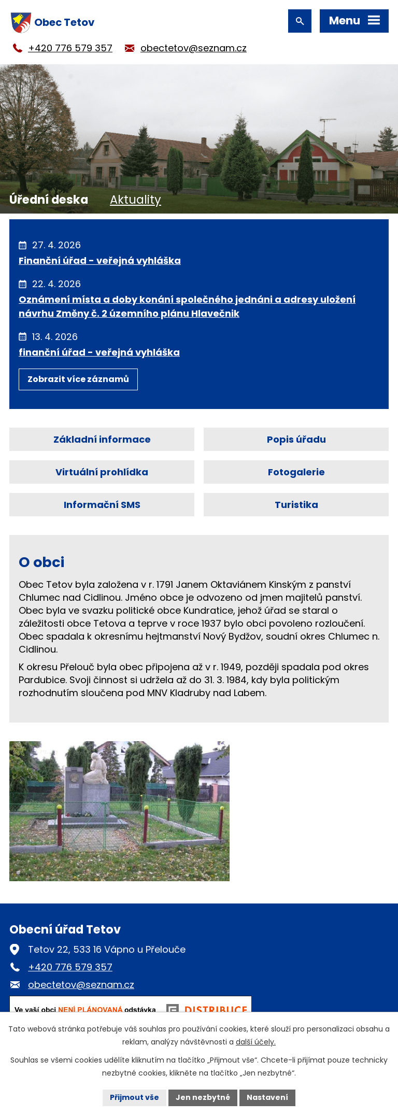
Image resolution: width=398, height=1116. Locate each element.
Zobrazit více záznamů (78, 379)
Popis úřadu (296, 439)
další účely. (256, 1042)
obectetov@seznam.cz (193, 47)
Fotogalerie (296, 471)
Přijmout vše (134, 1097)
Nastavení (267, 1097)
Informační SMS (102, 504)
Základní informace (102, 439)
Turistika (296, 504)
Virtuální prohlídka (101, 471)
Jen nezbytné (203, 1097)
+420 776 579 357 (70, 47)
